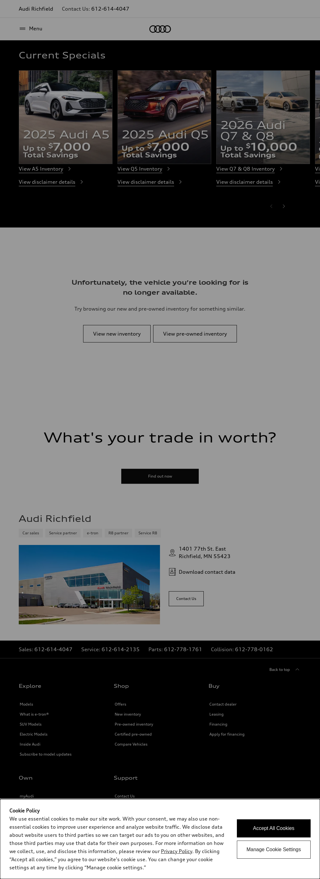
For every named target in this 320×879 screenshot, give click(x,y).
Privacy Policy (176, 851)
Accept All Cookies (274, 828)
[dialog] (160, 839)
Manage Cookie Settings (274, 849)
